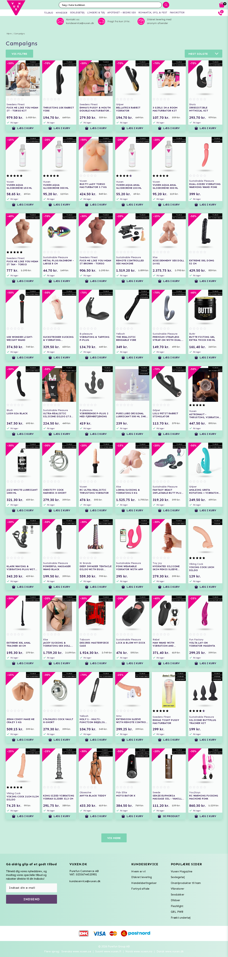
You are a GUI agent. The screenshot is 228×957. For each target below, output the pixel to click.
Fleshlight (177, 906)
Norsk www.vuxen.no (138, 951)
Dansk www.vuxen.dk (170, 951)
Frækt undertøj (181, 917)
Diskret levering (141, 877)
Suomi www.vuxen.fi (108, 951)
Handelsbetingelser (144, 883)
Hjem (9, 34)
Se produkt (169, 816)
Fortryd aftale (140, 888)
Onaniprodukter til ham (186, 883)
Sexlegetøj (178, 877)
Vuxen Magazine (182, 871)
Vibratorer (177, 888)
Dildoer (175, 900)
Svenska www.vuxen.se (76, 951)
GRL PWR (177, 911)
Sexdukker (177, 894)
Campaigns (19, 34)
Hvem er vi (138, 871)
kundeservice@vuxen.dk (84, 881)
